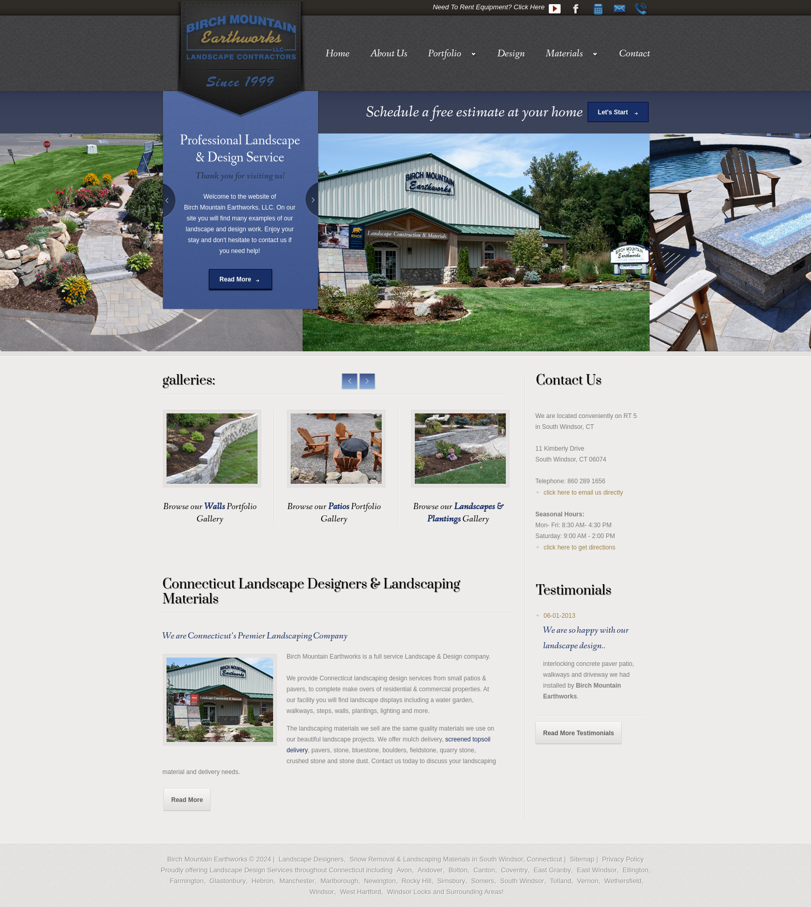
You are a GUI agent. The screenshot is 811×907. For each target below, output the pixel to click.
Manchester (296, 881)
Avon (404, 870)
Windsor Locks (409, 892)
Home (337, 54)
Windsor (321, 892)
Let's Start (613, 112)
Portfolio (452, 54)
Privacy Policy (623, 859)
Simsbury (451, 881)
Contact (634, 54)
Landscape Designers (311, 859)
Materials (572, 54)
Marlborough (339, 881)
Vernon (587, 881)
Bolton (458, 870)
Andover (430, 870)
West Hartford (360, 892)
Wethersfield (622, 881)
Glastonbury (227, 881)
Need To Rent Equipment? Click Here (489, 7)
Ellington (636, 870)
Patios (339, 506)
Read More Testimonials (578, 733)
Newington (380, 881)
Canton (484, 870)
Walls (214, 506)
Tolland (560, 881)
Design (511, 54)
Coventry (514, 870)
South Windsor (522, 881)
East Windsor (597, 870)
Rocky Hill (416, 881)
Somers (482, 881)
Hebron (262, 881)
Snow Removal (372, 859)
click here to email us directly (583, 492)
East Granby (552, 870)
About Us (389, 54)
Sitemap (582, 859)
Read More (235, 279)
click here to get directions (579, 547)
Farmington (187, 881)
